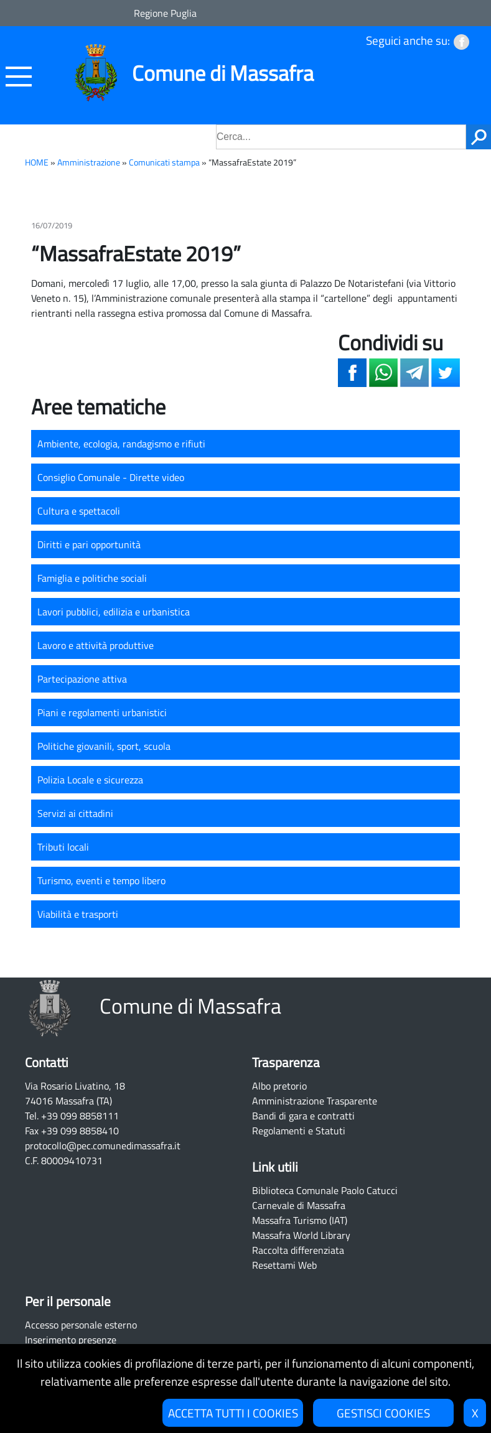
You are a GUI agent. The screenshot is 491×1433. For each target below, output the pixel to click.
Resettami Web (284, 1265)
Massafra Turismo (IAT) (299, 1220)
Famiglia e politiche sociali (92, 578)
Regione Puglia (165, 13)
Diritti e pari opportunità (89, 544)
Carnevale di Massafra (298, 1205)
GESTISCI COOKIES (383, 1413)
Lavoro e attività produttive (95, 645)
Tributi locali (63, 846)
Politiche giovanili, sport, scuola (104, 746)
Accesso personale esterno (81, 1324)
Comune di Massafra (223, 73)
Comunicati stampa (164, 162)
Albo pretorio (279, 1085)
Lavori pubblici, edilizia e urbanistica (113, 611)
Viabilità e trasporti (77, 914)
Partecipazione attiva (82, 678)
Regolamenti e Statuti (298, 1130)
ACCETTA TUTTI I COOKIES (233, 1413)
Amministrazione (88, 162)
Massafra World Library (301, 1235)
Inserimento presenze (70, 1339)
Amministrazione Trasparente (314, 1100)
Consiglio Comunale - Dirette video (110, 477)
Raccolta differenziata (298, 1250)
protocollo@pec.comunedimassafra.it (102, 1145)
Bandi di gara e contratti (303, 1115)
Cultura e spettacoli (78, 510)
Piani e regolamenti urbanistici (102, 712)
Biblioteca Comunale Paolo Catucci (325, 1190)
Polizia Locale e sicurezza (90, 779)
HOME (37, 162)
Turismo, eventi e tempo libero (101, 880)
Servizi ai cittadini (75, 813)
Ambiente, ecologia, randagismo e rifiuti (121, 443)
